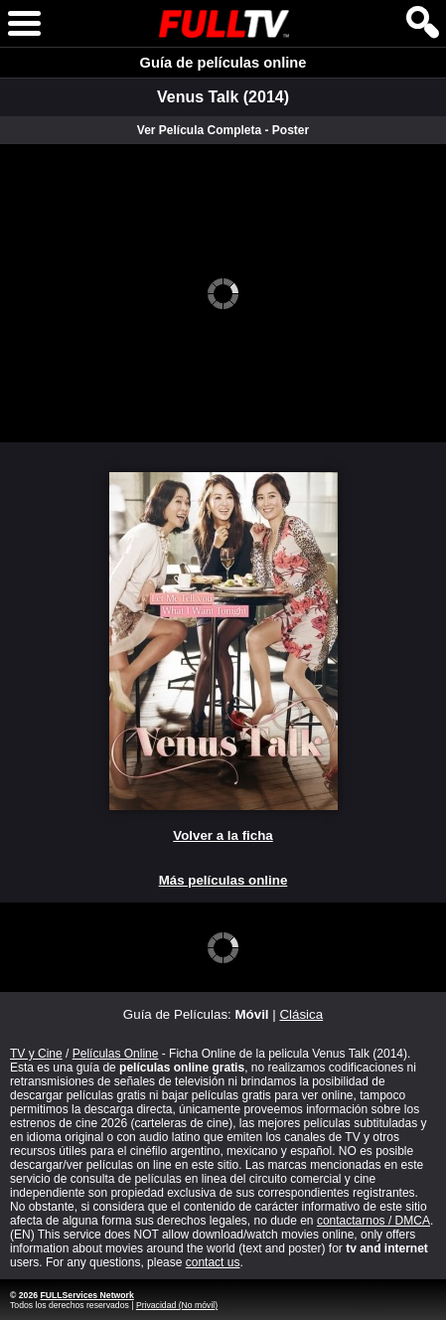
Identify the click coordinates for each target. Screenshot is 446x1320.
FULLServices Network (86, 1295)
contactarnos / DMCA (373, 1221)
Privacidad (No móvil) (177, 1305)
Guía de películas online (223, 63)
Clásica (301, 1014)
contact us (213, 1262)
